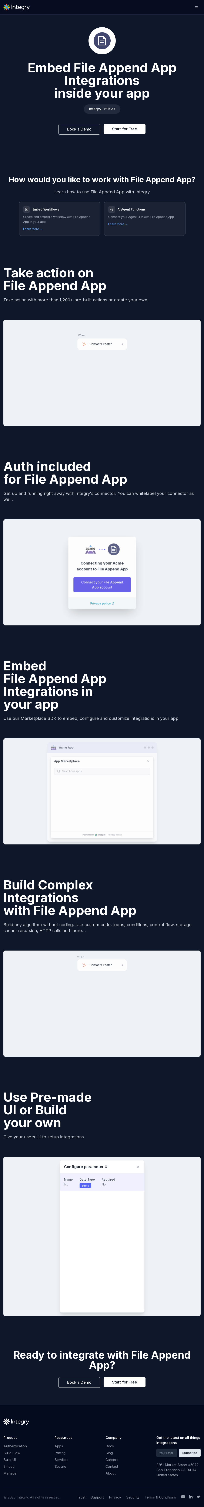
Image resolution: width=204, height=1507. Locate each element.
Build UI (9, 1460)
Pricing (60, 1453)
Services (61, 1460)
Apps (58, 1446)
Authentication (15, 1446)
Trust (81, 1497)
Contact (112, 1466)
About (111, 1473)
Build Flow (11, 1453)
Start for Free (124, 129)
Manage (9, 1473)
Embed (8, 1466)
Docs (110, 1446)
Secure (60, 1466)
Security (133, 1497)
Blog (109, 1453)
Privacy (115, 1497)
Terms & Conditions (160, 1497)
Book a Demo (79, 129)
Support (97, 1497)
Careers (112, 1460)
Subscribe (189, 1453)
